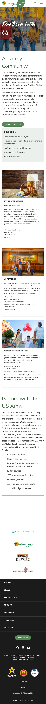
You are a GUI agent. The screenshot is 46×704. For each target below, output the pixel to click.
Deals (7, 590)
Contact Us (23, 638)
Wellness (9, 612)
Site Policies (23, 681)
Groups (8, 605)
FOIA (23, 687)
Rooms (7, 582)
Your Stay (9, 620)
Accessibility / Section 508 (23, 693)
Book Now (21, 3)
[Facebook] (17, 648)
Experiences (10, 597)
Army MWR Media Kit (13, 124)
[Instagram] (23, 648)
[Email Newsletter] (28, 648)
